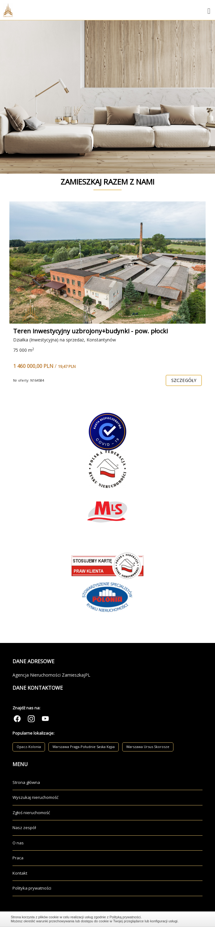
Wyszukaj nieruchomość (35, 797)
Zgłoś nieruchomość (31, 812)
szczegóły (183, 380)
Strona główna (26, 782)
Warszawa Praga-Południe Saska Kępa (83, 746)
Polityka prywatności (31, 888)
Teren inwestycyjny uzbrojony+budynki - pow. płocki (90, 331)
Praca (17, 858)
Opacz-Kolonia (29, 746)
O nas (18, 843)
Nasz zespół (24, 827)
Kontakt (19, 873)
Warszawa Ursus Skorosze (147, 746)
